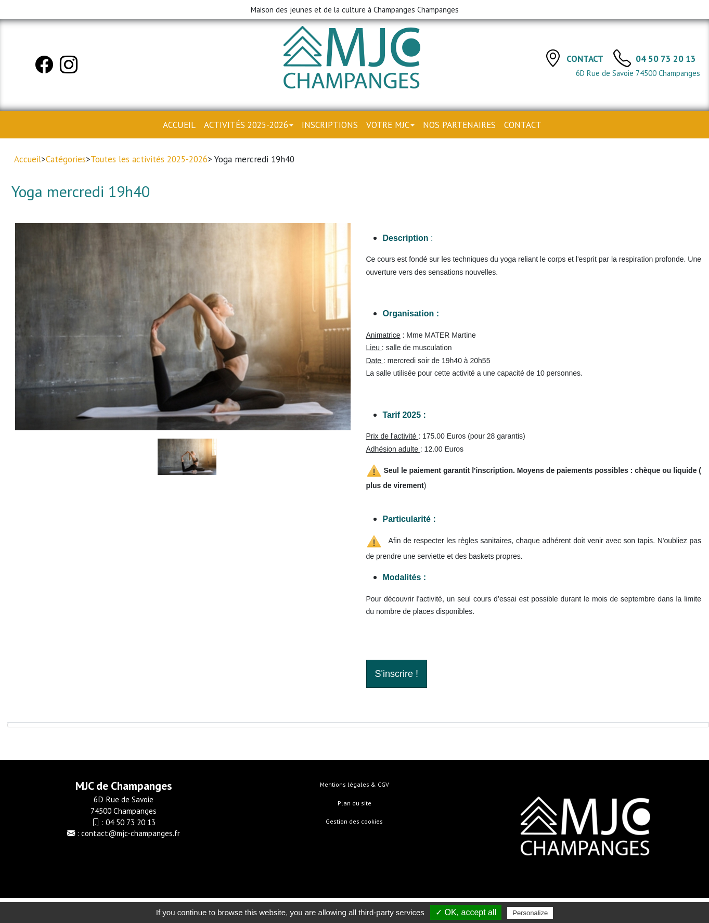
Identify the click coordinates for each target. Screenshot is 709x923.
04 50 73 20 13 (666, 59)
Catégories (66, 159)
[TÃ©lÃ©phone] (622, 58)
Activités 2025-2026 (248, 125)
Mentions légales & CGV (354, 784)
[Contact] (553, 58)
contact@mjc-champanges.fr (130, 833)
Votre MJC (390, 125)
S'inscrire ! (396, 674)
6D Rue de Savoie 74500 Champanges (638, 73)
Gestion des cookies (354, 821)
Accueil (179, 125)
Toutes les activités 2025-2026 (149, 159)
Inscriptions (330, 125)
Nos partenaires (459, 125)
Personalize (530, 913)
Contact (585, 59)
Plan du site (354, 803)
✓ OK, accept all (465, 912)
